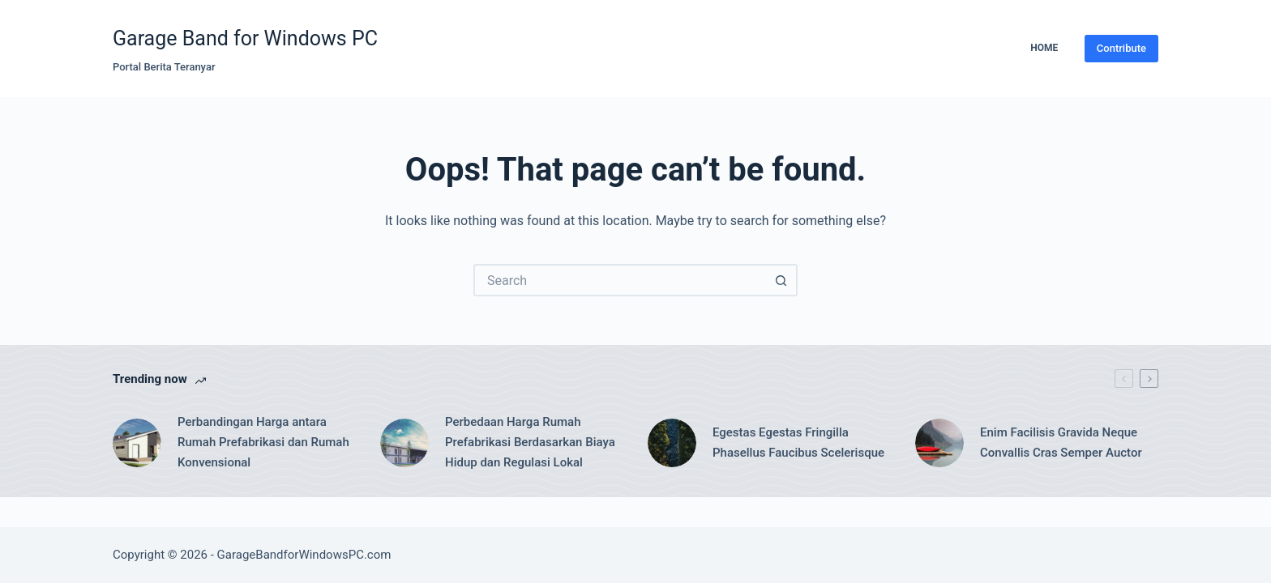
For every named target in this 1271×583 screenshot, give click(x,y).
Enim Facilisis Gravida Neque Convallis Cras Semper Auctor (1061, 442)
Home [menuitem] (1044, 47)
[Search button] (781, 280)
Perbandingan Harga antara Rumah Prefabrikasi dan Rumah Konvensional (263, 442)
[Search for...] (619, 280)
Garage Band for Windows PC (245, 38)
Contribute (1121, 48)
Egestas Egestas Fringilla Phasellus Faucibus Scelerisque (798, 442)
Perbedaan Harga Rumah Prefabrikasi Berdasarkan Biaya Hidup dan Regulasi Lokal (530, 442)
